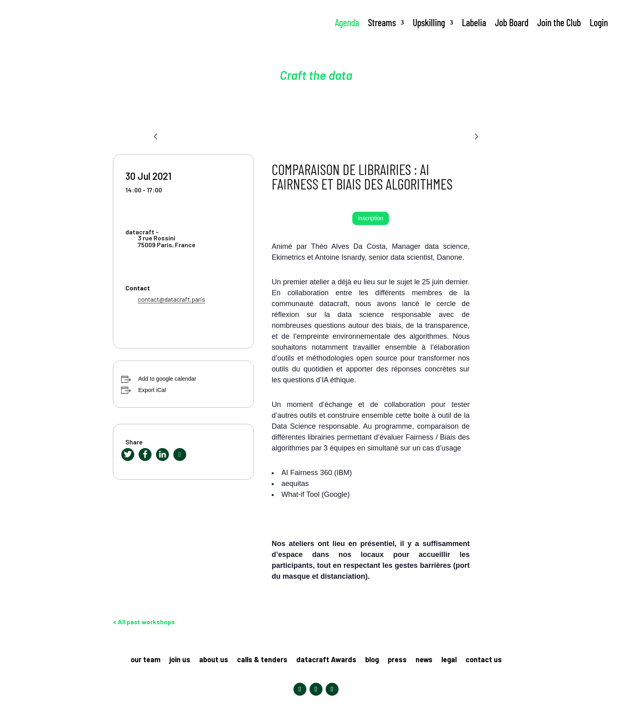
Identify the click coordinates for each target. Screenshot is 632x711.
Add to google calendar (167, 378)
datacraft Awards (326, 660)
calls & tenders (262, 660)
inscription (370, 218)
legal (449, 660)
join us (179, 660)
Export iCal (152, 390)
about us (213, 660)
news (424, 660)
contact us (484, 660)
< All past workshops (144, 622)
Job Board (511, 22)
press (397, 660)
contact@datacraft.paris (171, 299)
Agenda (347, 22)
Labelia (474, 22)
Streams (382, 22)
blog (372, 660)
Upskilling (429, 22)
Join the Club (559, 22)
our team (145, 660)
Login (599, 22)
